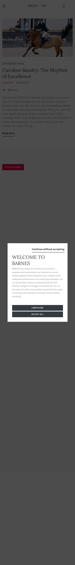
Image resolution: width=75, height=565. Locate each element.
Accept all (37, 314)
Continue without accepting (48, 249)
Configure (37, 307)
